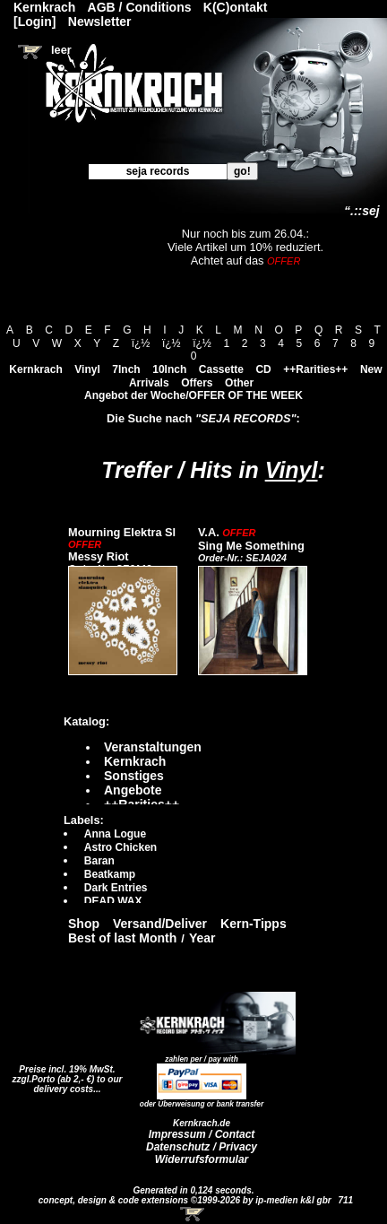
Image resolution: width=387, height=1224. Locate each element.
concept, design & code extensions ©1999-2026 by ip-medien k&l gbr (186, 1200)
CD (263, 369)
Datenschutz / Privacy (201, 1147)
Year (202, 938)
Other (239, 383)
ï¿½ (141, 343)
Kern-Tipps (253, 923)
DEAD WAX (113, 901)
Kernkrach (35, 369)
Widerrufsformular (202, 1159)
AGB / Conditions (140, 7)
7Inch (126, 369)
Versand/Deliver (160, 923)
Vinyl (86, 369)
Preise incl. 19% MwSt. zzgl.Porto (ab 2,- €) (64, 1074)
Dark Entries (116, 887)
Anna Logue (115, 834)
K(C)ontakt (235, 7)
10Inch (169, 369)
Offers (196, 383)
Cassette (221, 369)
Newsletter (100, 21)
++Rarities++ (315, 369)
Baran (99, 861)
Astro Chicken (120, 847)
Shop (83, 923)
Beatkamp (109, 874)
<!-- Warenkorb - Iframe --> (193, 1214)
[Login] (34, 21)
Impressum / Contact (202, 1134)
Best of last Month (122, 938)
